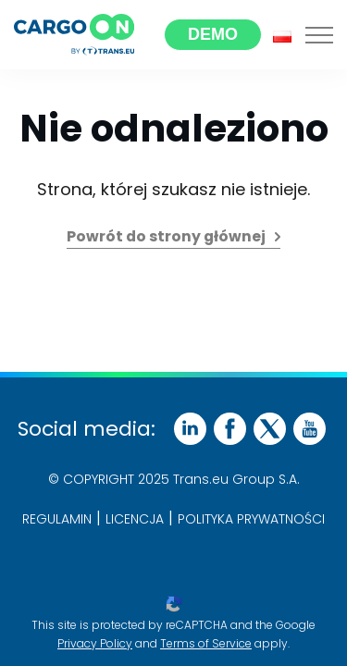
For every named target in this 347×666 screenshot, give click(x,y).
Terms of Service (206, 643)
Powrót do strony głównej (166, 236)
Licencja (134, 519)
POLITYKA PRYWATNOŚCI (251, 519)
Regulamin (57, 519)
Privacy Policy (94, 643)
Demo (213, 34)
